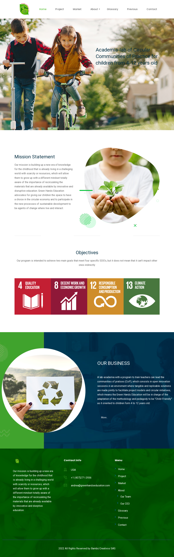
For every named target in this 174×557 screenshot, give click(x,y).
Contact (152, 9)
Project (59, 9)
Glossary (112, 9)
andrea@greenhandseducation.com (90, 485)
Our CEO (125, 503)
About (94, 9)
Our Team (125, 496)
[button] (21, 219)
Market (77, 9)
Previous (132, 9)
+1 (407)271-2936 (81, 477)
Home (42, 9)
